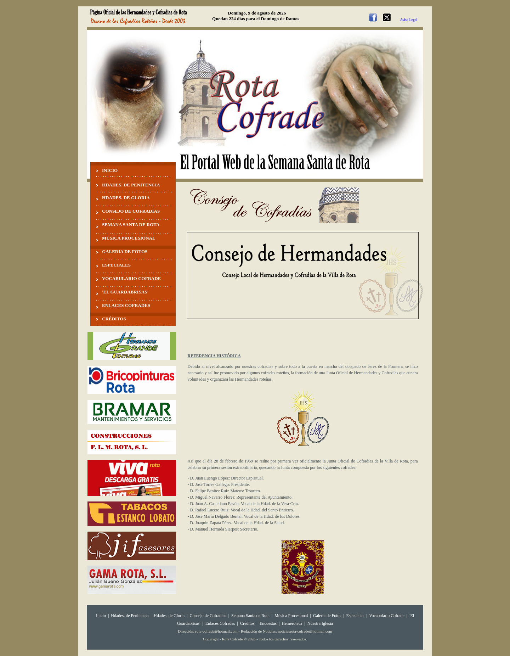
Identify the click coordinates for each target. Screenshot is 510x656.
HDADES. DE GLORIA (126, 197)
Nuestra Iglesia (320, 623)
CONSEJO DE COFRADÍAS (131, 211)
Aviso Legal (408, 20)
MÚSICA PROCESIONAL (128, 238)
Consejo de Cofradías (207, 615)
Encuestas (268, 623)
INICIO (110, 170)
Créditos (247, 623)
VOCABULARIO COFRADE (131, 278)
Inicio (101, 615)
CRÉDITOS (114, 318)
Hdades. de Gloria (170, 615)
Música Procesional (291, 615)
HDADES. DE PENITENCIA (131, 184)
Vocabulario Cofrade (386, 615)
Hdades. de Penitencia (129, 615)
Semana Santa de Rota (250, 615)
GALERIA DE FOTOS (124, 251)
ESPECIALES (116, 265)
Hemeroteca (292, 623)
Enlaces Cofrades (220, 623)
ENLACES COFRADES (126, 305)
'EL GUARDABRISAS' (125, 292)
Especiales (355, 615)
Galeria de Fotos (327, 615)
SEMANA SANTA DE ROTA (130, 224)
